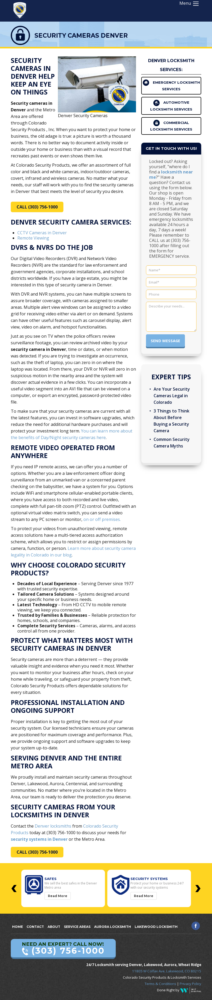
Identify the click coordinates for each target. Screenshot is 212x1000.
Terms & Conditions (160, 983)
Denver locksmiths (53, 826)
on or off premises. (102, 519)
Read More (57, 896)
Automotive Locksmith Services (171, 105)
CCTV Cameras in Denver (42, 233)
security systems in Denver (39, 839)
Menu (189, 3)
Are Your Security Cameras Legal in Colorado (172, 395)
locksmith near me (171, 174)
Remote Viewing (33, 238)
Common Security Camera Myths (172, 442)
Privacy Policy (190, 983)
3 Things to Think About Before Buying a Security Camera (171, 421)
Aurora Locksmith (112, 927)
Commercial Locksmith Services (171, 125)
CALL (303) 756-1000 (37, 207)
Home (17, 927)
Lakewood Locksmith (156, 927)
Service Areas (77, 927)
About (54, 927)
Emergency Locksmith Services (171, 85)
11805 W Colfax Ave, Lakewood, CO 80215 (166, 971)
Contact (35, 927)
